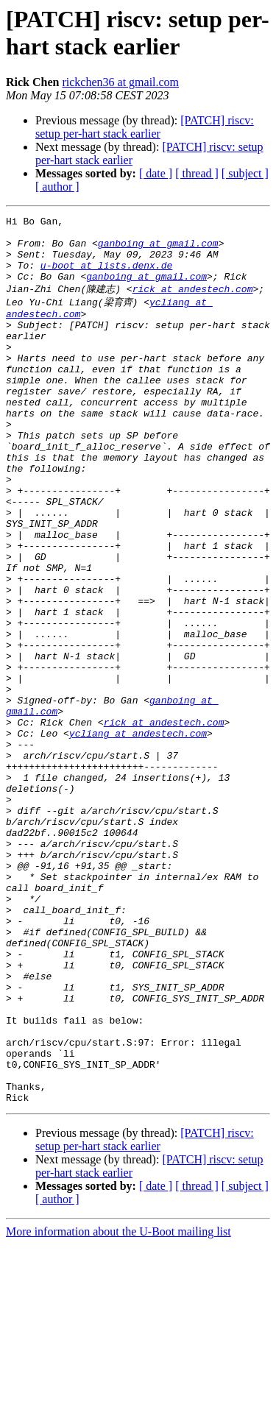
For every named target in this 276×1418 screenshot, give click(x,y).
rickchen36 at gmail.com (120, 82)
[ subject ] (245, 173)
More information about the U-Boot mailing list (118, 1405)
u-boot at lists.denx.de (106, 276)
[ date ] (155, 173)
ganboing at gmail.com (158, 249)
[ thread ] (197, 173)
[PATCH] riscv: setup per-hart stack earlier (144, 127)
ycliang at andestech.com (138, 833)
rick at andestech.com (192, 302)
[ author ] (57, 186)
